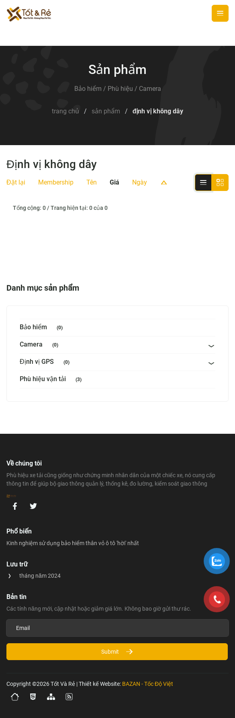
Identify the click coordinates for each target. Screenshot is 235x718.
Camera (40, 345)
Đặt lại (15, 182)
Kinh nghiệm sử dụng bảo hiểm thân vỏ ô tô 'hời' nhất (72, 543)
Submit (117, 652)
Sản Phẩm (106, 111)
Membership (56, 182)
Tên (91, 182)
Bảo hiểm (43, 328)
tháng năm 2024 (40, 575)
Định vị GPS (46, 362)
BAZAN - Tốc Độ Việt (147, 684)
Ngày (139, 182)
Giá (114, 182)
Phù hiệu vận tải (52, 380)
